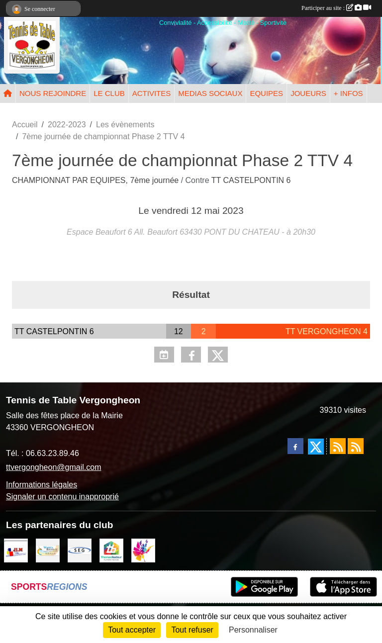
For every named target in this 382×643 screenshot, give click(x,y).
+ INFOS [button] (348, 93)
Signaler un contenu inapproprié (62, 496)
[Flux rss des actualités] (338, 446)
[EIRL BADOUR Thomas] (111, 550)
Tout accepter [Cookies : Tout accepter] (132, 630)
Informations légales (41, 484)
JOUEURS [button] (308, 93)
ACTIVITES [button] (151, 93)
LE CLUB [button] (109, 93)
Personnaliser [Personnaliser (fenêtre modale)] (253, 630)
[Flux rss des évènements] (356, 446)
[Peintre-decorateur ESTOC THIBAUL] (143, 550)
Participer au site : (336, 7)
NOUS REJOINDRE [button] (52, 93)
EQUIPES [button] (266, 93)
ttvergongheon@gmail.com (53, 467)
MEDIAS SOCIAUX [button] (210, 93)
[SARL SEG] (80, 550)
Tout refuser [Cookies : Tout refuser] (192, 630)
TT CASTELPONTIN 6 (251, 180)
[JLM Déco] (16, 550)
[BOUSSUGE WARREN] (48, 550)
